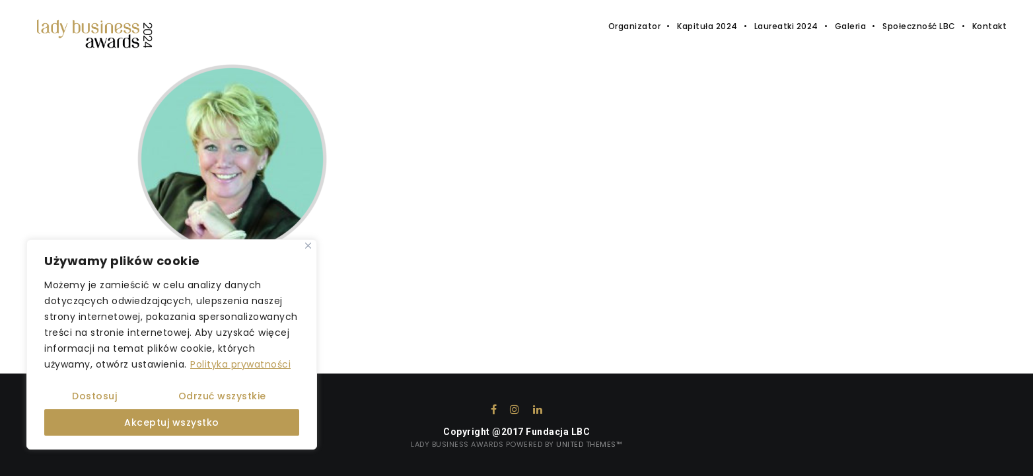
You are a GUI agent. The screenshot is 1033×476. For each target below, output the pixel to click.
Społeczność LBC (919, 26)
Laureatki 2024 (786, 26)
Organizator (634, 26)
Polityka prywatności (240, 364)
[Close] (308, 246)
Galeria (851, 26)
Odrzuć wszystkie (222, 396)
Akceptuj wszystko (171, 422)
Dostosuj (94, 396)
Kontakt (989, 26)
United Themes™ (589, 444)
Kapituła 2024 (707, 26)
